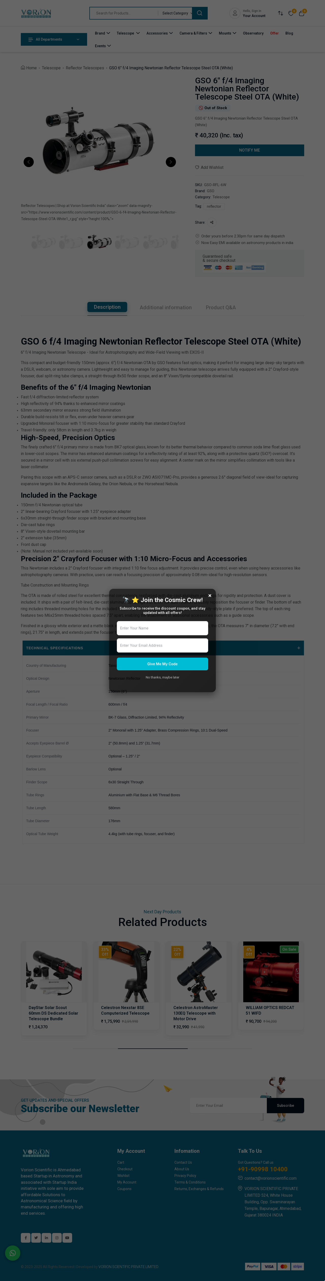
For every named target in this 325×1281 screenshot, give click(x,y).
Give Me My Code (162, 664)
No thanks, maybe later (162, 677)
